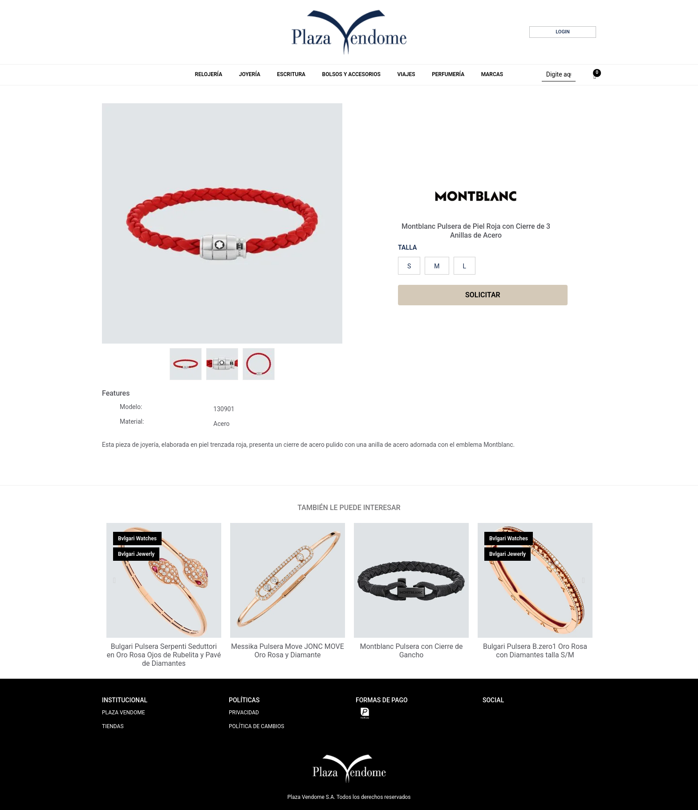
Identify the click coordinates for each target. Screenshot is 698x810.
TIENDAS (113, 726)
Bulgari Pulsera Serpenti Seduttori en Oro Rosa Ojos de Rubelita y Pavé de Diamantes (164, 655)
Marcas (492, 74)
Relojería (208, 74)
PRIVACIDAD (244, 712)
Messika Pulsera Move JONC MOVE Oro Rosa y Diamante (287, 650)
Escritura (291, 74)
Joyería (249, 74)
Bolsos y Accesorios (351, 74)
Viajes (406, 74)
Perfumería (448, 74)
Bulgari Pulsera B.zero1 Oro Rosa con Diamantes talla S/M (535, 650)
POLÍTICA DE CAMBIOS (256, 726)
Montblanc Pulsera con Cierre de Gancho (411, 650)
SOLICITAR (482, 295)
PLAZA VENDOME (123, 712)
